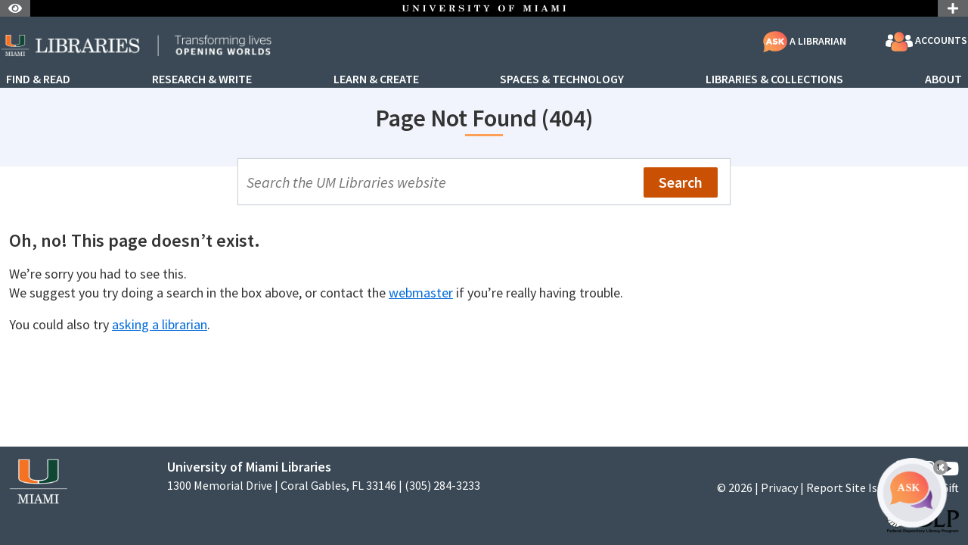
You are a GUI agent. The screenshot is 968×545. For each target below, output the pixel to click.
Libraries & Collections (774, 79)
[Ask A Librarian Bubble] (912, 493)
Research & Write (202, 79)
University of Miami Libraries (249, 466)
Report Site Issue (850, 487)
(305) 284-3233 (442, 485)
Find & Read (38, 79)
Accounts (926, 41)
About (943, 79)
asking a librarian (159, 324)
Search (681, 182)
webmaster (421, 292)
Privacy (779, 487)
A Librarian (804, 41)
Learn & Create (376, 79)
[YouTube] (949, 469)
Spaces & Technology (562, 79)
